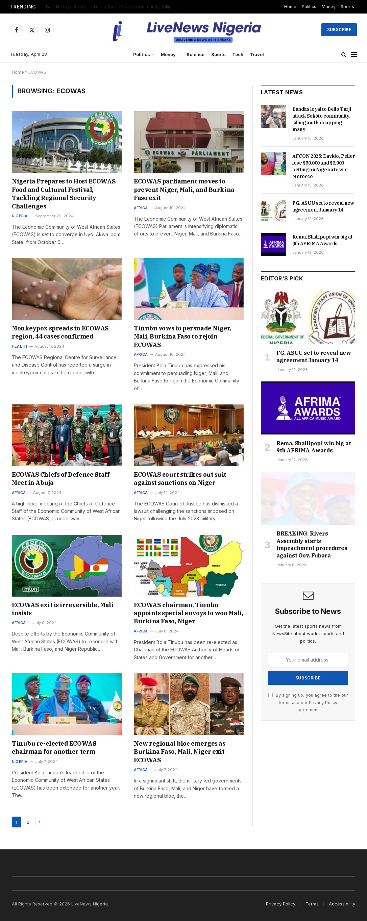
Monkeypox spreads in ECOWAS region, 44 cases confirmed (60, 332)
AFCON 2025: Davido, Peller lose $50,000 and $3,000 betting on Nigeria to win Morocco (323, 166)
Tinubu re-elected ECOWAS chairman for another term (54, 747)
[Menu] (354, 54)
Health (19, 346)
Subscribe (339, 29)
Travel (257, 54)
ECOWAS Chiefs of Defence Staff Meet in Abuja (61, 479)
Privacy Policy (323, 702)
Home (290, 6)
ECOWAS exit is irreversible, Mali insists (62, 609)
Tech (237, 54)
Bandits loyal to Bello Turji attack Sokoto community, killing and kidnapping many (113, 6)
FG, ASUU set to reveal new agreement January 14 (323, 206)
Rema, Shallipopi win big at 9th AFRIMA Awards (322, 240)
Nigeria (20, 216)
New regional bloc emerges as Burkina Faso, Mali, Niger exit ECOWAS (179, 752)
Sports (347, 6)
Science (195, 54)
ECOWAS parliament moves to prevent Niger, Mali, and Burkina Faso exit (184, 189)
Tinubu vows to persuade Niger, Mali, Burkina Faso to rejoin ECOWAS (182, 336)
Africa (141, 207)
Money (329, 6)
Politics (309, 6)
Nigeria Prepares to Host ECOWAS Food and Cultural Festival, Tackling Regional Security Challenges (64, 193)
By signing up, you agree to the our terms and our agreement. (308, 702)
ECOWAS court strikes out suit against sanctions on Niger (180, 479)
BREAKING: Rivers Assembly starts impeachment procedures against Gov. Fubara (311, 544)
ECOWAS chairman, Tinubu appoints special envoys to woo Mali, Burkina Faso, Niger (188, 613)
